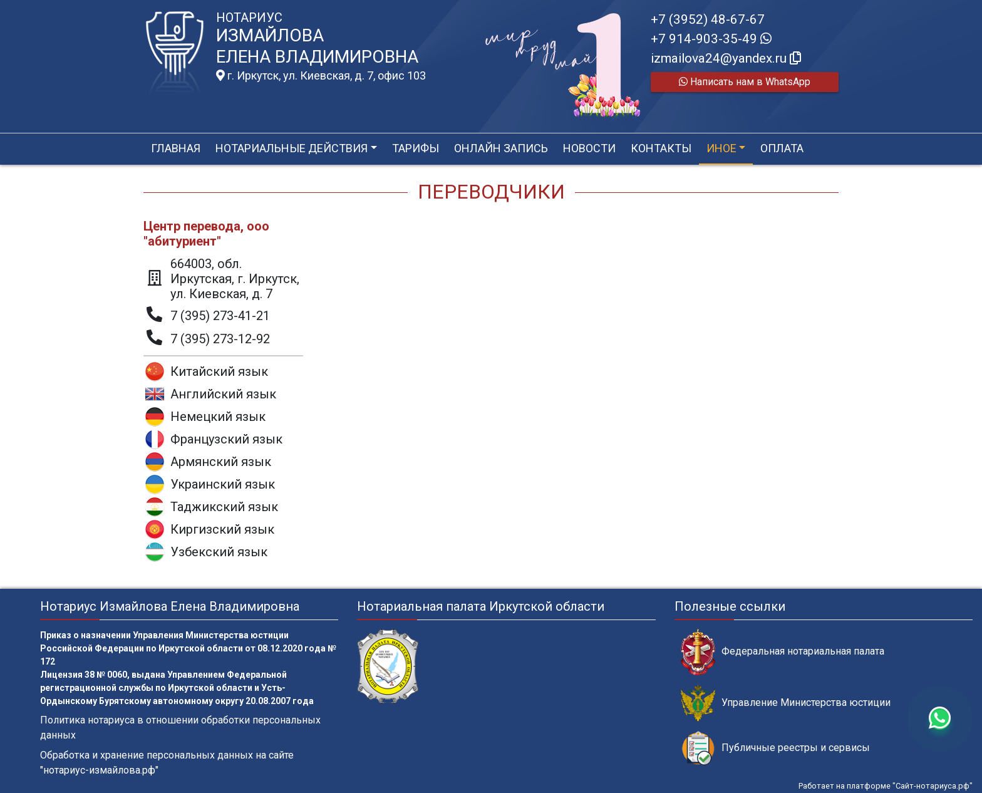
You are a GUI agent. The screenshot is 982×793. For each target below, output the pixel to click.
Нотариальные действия (291, 148)
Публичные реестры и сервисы (775, 748)
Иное (721, 148)
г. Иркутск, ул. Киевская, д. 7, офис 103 (321, 76)
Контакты (661, 148)
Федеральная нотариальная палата (782, 652)
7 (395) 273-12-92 (220, 338)
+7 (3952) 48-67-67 (708, 19)
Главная (175, 148)
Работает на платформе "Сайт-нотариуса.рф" (886, 785)
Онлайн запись (501, 148)
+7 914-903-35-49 (711, 38)
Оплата (782, 148)
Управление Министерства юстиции (786, 703)
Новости (589, 148)
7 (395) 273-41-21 (220, 315)
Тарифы (415, 148)
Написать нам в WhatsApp (744, 82)
